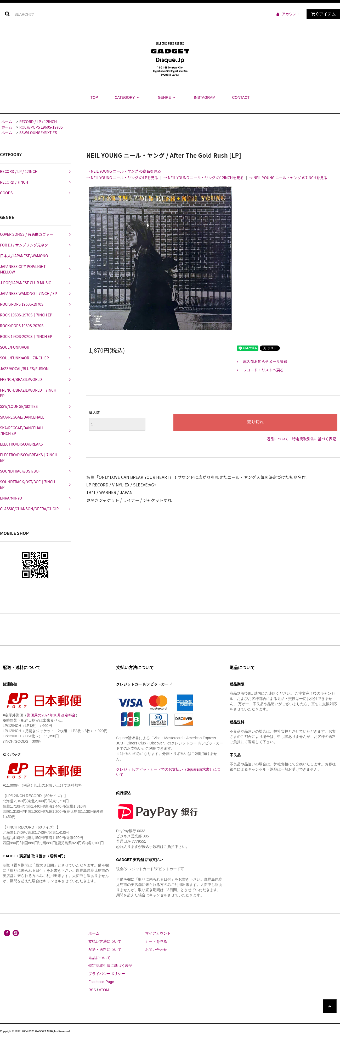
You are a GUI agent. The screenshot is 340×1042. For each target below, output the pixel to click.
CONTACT (241, 97)
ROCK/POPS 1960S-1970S (41, 127)
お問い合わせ (156, 949)
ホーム (6, 121)
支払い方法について (104, 941)
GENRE (167, 97)
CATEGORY (128, 97)
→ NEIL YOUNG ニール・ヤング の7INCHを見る (288, 177)
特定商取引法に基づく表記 (314, 438)
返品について (278, 438)
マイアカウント (158, 933)
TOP (94, 97)
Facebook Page (101, 982)
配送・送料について (104, 949)
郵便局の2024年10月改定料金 (51, 715)
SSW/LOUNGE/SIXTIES (38, 132)
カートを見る (156, 941)
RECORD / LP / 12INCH (38, 121)
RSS (92, 990)
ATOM (104, 990)
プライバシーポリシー (106, 974)
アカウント (291, 14)
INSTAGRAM (204, 97)
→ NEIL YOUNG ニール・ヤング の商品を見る (123, 171)
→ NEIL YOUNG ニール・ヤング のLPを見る (122, 177)
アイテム (322, 14)
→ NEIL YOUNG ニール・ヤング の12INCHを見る (204, 177)
